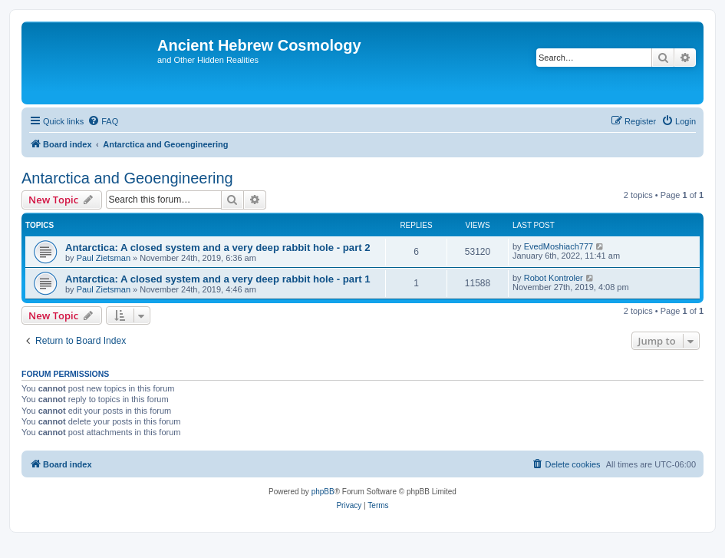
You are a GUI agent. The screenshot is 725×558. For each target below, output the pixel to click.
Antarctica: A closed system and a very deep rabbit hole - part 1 (218, 279)
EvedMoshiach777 (559, 246)
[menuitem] (102, 121)
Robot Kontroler (553, 277)
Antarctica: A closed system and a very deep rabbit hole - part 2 (218, 247)
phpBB (322, 491)
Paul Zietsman (103, 257)
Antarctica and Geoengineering (127, 178)
